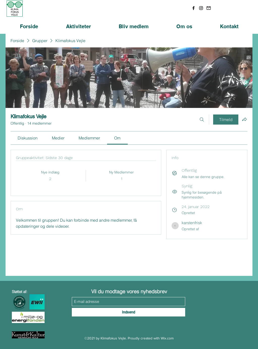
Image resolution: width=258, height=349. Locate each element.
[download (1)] (208, 8)
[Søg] (202, 119)
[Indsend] (128, 312)
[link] (28, 137)
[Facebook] (193, 8)
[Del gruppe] (244, 119)
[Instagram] (201, 8)
